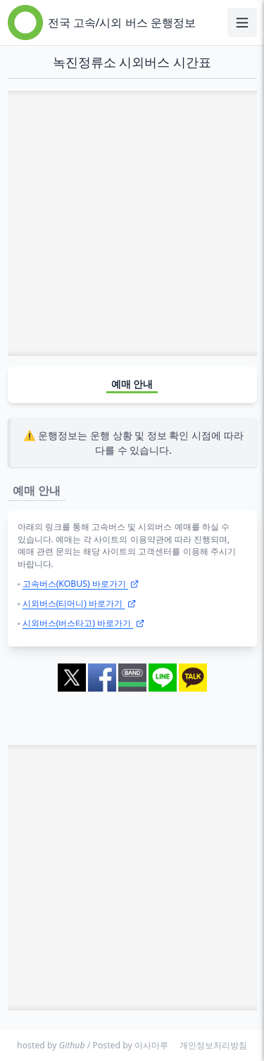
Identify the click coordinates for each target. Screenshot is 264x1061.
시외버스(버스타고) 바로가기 (83, 623)
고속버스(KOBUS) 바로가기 (81, 584)
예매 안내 (132, 383)
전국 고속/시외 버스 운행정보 (122, 22)
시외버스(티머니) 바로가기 (79, 603)
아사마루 (151, 1045)
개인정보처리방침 (213, 1045)
